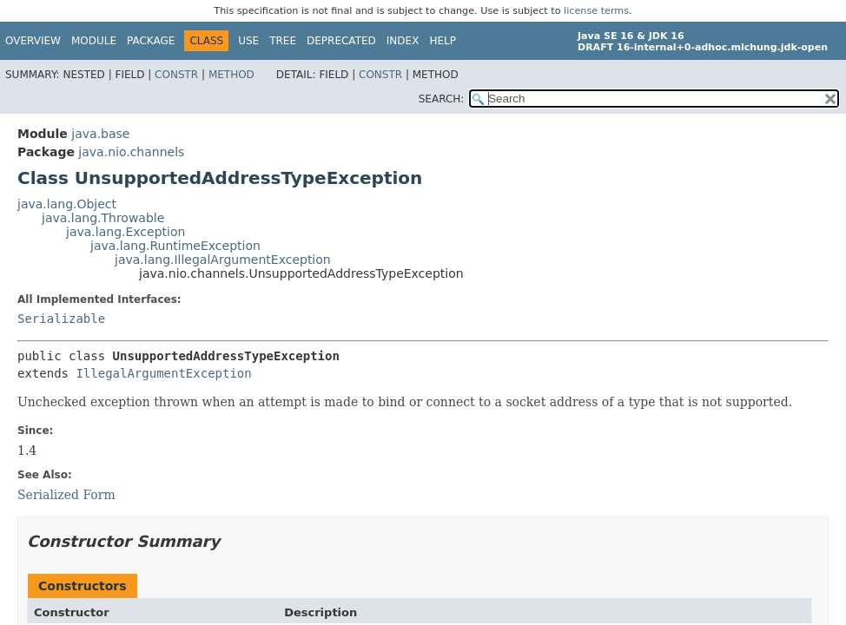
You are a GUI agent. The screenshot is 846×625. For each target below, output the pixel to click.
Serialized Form (66, 495)
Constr (176, 75)
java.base (100, 134)
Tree (282, 41)
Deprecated (341, 41)
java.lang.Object (66, 204)
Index (403, 41)
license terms (596, 10)
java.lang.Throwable (103, 218)
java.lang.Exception (125, 232)
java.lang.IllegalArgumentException (223, 259)
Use (248, 41)
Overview (33, 41)
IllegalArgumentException (163, 373)
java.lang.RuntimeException (175, 246)
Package (151, 41)
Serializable (61, 319)
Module (93, 41)
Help (442, 41)
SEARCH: (442, 99)
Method (231, 75)
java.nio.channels (131, 152)
